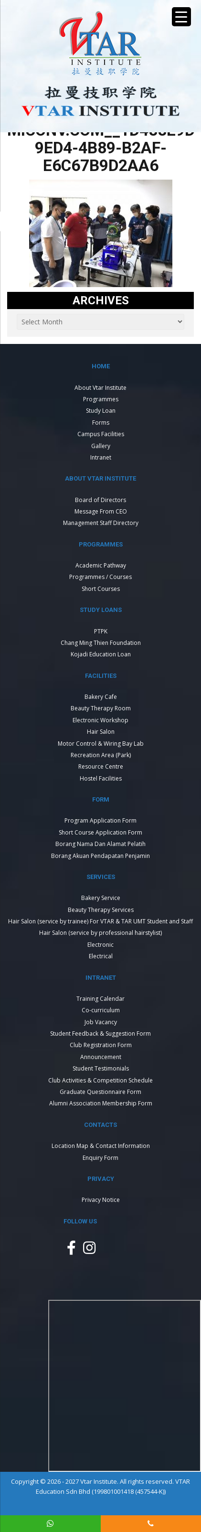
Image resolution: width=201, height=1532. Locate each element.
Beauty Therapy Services (101, 910)
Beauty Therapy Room (101, 708)
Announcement (100, 1057)
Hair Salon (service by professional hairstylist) (100, 933)
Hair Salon (101, 732)
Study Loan (101, 411)
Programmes (100, 399)
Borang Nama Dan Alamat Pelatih (100, 844)
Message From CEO (100, 511)
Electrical (101, 956)
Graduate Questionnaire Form (100, 1092)
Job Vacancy (101, 1022)
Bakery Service (100, 898)
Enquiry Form (100, 1158)
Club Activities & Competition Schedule (100, 1080)
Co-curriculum (101, 1010)
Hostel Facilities (101, 778)
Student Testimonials (101, 1068)
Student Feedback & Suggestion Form (100, 1033)
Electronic (100, 945)
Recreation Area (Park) (101, 755)
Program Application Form (100, 820)
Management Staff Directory (100, 523)
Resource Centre (100, 766)
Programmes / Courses (100, 577)
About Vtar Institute (100, 388)
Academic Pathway (100, 565)
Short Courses (101, 589)
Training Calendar (100, 999)
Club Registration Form (101, 1045)
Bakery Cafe (101, 697)
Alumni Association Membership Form (100, 1103)
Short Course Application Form (100, 832)
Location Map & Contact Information (101, 1146)
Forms (100, 422)
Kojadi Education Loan (101, 654)
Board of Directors (100, 500)
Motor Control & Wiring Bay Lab (101, 743)
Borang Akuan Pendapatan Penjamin (100, 856)
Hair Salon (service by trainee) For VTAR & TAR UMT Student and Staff (100, 921)
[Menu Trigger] (181, 16)
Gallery (100, 446)
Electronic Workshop (100, 720)
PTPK (100, 631)
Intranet (100, 457)
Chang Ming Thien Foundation (101, 643)
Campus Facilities (100, 434)
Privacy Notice (101, 1200)
